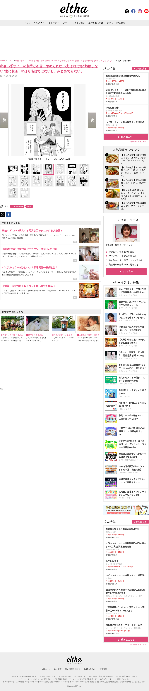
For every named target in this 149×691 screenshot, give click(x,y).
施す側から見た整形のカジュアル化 (126, 260)
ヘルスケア (39, 22)
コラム (11, 61)
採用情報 (103, 669)
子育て (110, 22)
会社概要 (58, 669)
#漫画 (29, 206)
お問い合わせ (90, 669)
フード (66, 22)
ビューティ (53, 22)
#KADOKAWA (17, 206)
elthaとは (46, 669)
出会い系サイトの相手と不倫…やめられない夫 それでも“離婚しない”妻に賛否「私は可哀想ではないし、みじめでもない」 (65, 61)
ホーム (3, 61)
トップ (27, 22)
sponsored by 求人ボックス (139, 141)
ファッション (78, 22)
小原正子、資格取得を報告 (121, 251)
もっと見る (127, 271)
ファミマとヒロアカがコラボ (122, 256)
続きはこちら (128, 136)
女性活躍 (120, 22)
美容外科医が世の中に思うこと (124, 264)
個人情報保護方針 (73, 669)
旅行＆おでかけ (95, 22)
